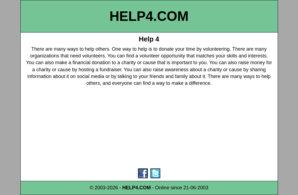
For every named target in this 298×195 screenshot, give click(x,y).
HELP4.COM (149, 16)
